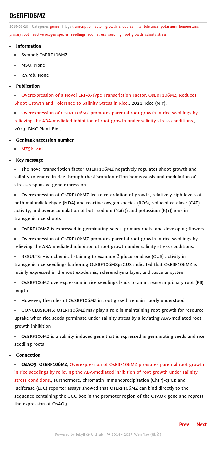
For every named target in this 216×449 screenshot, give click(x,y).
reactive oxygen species (49, 34)
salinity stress (156, 34)
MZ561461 (32, 149)
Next (201, 425)
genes (54, 26)
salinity (135, 26)
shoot (123, 26)
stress (101, 34)
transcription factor (87, 26)
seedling (115, 34)
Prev (184, 425)
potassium (169, 26)
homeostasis (189, 26)
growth (111, 26)
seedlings (78, 34)
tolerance (151, 26)
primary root (19, 34)
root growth (133, 34)
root (91, 34)
